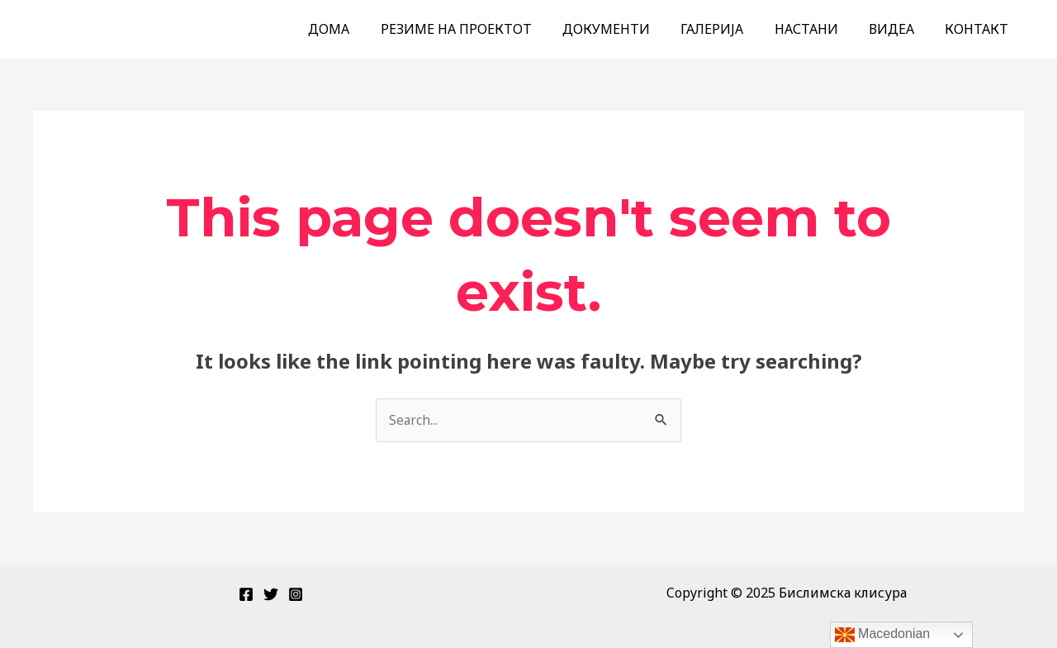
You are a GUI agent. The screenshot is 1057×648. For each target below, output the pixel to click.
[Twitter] (270, 594)
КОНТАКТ (979, 29)
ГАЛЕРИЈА (727, 29)
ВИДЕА (898, 29)
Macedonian (883, 635)
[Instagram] (295, 594)
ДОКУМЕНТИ (626, 29)
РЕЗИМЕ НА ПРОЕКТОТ (480, 29)
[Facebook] (246, 594)
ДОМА (357, 29)
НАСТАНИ (817, 29)
